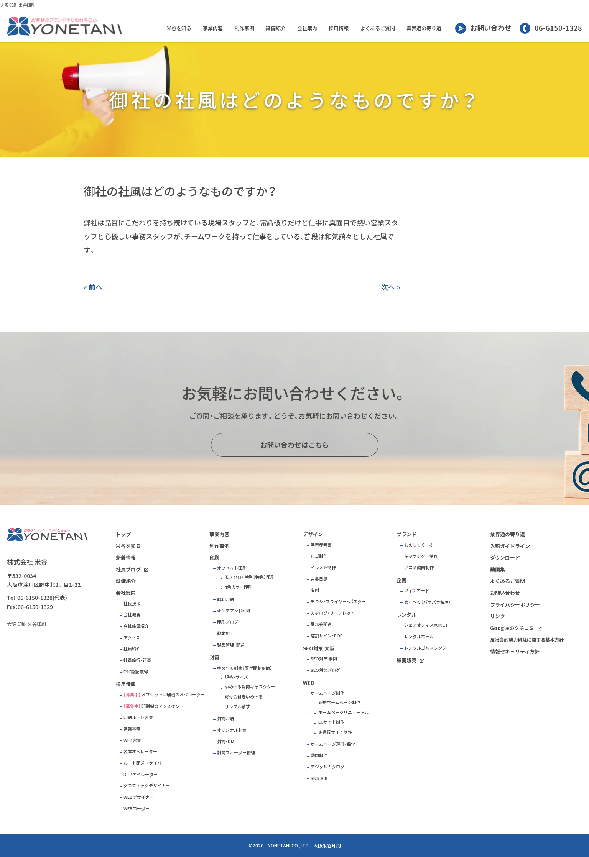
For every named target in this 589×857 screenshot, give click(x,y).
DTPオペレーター (140, 774)
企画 (401, 580)
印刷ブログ (227, 622)
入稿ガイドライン (510, 546)
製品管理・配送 (231, 645)
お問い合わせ (491, 28)
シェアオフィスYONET (426, 625)
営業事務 (131, 729)
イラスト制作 (323, 567)
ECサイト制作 (331, 722)
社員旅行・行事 (137, 660)
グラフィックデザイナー (146, 785)
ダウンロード (505, 557)
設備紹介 (276, 28)
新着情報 (126, 557)
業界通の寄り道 (423, 28)
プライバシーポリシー (515, 604)
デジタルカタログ (327, 766)
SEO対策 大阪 (318, 648)
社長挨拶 (131, 603)
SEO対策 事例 (324, 658)
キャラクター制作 (421, 556)
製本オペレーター (140, 751)
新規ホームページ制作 (339, 702)
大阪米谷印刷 (327, 845)
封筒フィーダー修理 (236, 752)
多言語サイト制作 (335, 732)
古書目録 (319, 579)
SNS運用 (319, 778)
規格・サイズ (236, 677)
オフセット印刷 (232, 568)
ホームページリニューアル (343, 712)
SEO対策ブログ (325, 670)
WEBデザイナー (138, 797)
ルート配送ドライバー (144, 763)
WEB (308, 682)
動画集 (497, 569)
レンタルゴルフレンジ (425, 648)
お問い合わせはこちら (294, 445)
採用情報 (339, 28)
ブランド (406, 534)
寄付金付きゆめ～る (244, 696)
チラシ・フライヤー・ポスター (338, 601)
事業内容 (213, 28)
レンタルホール (419, 636)
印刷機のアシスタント (162, 706)
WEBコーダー (136, 808)
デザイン (313, 534)
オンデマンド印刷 (234, 610)
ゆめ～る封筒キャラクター (250, 686)
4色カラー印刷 (238, 587)
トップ (123, 534)
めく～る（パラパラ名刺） (427, 602)
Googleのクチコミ (512, 628)
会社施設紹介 (136, 626)
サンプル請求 (237, 706)
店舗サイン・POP (327, 635)
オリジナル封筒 (232, 730)
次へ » (390, 287)
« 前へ (93, 287)
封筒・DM (225, 741)
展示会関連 (321, 624)
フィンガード (416, 590)
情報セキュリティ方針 (515, 651)
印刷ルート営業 (138, 717)
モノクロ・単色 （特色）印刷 (250, 577)
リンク (497, 616)
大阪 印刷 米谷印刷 (17, 5)
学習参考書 (321, 545)
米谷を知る (178, 28)
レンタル (406, 614)
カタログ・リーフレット (333, 613)
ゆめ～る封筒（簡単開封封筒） (244, 668)
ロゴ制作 (319, 556)
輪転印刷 (225, 599)
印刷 (214, 557)
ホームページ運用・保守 (333, 744)
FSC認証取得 (135, 671)
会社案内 (307, 28)
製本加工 (225, 633)
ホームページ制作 (327, 693)
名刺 (315, 590)
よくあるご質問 (377, 28)
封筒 (214, 657)
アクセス (131, 637)
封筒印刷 (225, 718)
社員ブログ (128, 569)
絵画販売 (406, 660)
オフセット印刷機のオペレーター (173, 694)
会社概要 (131, 614)
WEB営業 (132, 740)
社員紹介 (131, 648)
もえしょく (414, 545)
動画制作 (319, 755)
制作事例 (244, 28)
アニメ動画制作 (419, 567)
